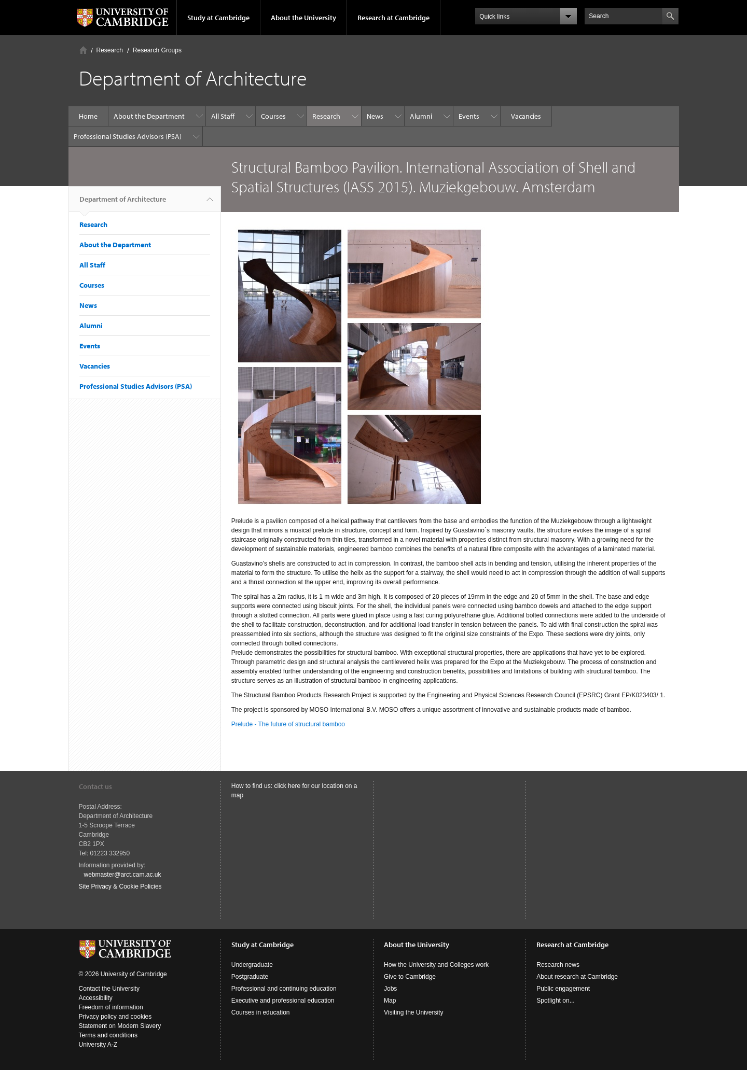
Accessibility (96, 998)
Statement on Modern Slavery (120, 1026)
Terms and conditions (108, 1035)
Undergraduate (252, 964)
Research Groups (157, 50)
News (375, 116)
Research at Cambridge (393, 17)
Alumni (421, 116)
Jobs (390, 988)
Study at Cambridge (218, 17)
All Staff (222, 116)
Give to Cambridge (410, 976)
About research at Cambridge (577, 976)
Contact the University (109, 988)
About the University (303, 17)
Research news (557, 964)
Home (83, 50)
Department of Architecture (122, 203)
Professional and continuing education (284, 988)
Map (390, 1000)
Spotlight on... (555, 1000)
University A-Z (98, 1044)
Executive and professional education (283, 1000)
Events (469, 116)
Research (109, 50)
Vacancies (526, 116)
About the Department (149, 116)
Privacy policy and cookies (115, 1016)
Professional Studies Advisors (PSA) (128, 136)
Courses (273, 116)
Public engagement (563, 988)
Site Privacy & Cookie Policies (120, 886)
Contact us (95, 786)
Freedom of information (111, 1007)
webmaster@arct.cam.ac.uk (122, 874)
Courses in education (260, 1012)
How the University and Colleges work (436, 964)
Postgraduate (249, 976)
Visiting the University (414, 1012)
